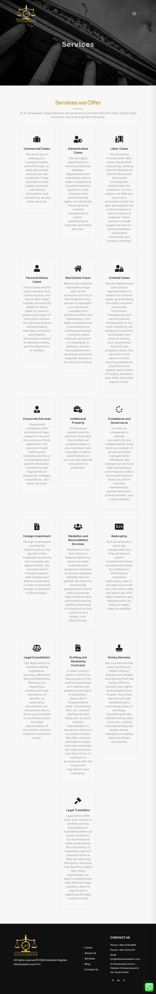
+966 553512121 (126, 950)
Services (90, 958)
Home (88, 947)
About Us (90, 953)
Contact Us (91, 969)
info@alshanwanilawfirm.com (125, 959)
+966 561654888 (127, 945)
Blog (87, 964)
